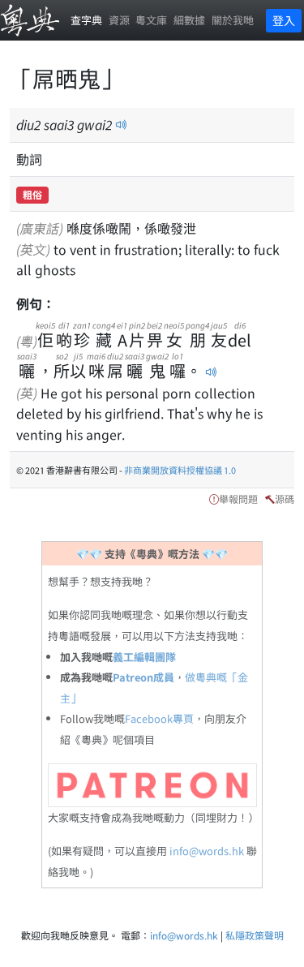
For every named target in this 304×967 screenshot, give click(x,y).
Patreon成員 (143, 677)
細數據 (189, 20)
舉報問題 (238, 498)
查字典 (86, 20)
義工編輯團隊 (144, 656)
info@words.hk (206, 850)
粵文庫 (151, 20)
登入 (283, 20)
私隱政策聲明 (254, 935)
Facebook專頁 (159, 718)
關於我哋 (233, 20)
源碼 (284, 498)
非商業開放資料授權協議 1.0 (180, 469)
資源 (119, 20)
